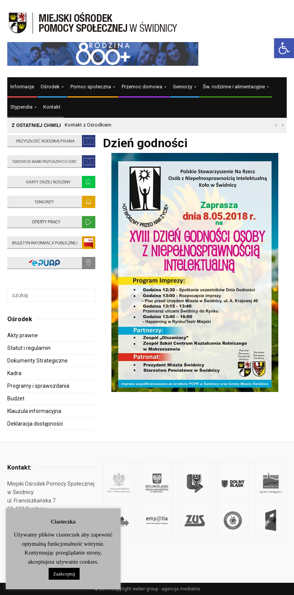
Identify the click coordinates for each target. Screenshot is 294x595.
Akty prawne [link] (22, 335)
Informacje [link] (22, 86)
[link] (284, 48)
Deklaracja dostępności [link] (35, 424)
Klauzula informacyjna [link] (34, 411)
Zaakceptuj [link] (64, 574)
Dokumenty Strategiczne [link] (37, 361)
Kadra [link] (14, 373)
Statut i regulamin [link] (29, 348)
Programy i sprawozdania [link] (38, 386)
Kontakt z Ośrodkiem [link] (88, 125)
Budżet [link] (15, 398)
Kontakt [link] (51, 107)
